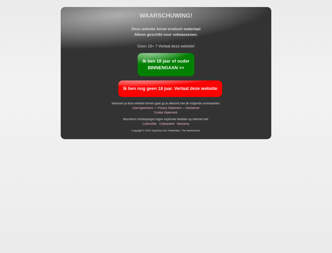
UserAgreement (142, 108)
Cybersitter (149, 123)
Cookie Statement (166, 112)
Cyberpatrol (166, 123)
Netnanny (183, 123)
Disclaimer (193, 108)
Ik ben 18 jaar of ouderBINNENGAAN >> (166, 64)
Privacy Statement (169, 108)
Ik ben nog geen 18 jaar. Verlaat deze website (170, 88)
